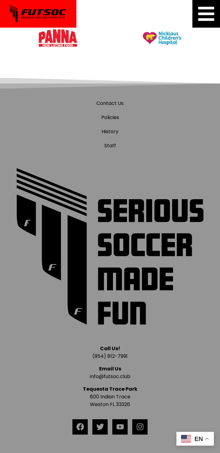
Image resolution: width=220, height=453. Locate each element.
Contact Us (110, 103)
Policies (110, 117)
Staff (110, 145)
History (110, 131)
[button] (206, 14)
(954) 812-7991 (110, 356)
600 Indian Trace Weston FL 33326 (110, 396)
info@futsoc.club (110, 376)
